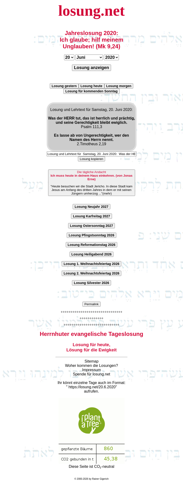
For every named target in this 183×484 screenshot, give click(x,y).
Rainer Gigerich (100, 479)
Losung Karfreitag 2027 (91, 216)
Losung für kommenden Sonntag (91, 91)
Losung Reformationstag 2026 (92, 245)
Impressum (91, 370)
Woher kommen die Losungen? (91, 366)
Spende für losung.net (91, 374)
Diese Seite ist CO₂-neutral (92, 464)
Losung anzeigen (91, 67)
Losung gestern (64, 86)
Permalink (91, 304)
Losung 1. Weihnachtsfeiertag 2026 (91, 264)
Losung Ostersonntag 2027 (91, 226)
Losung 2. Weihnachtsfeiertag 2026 (91, 273)
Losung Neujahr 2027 (91, 207)
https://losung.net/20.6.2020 (91, 387)
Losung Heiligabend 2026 (91, 254)
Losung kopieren (91, 159)
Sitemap (92, 361)
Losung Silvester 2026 (91, 283)
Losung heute (91, 86)
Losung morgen (119, 86)
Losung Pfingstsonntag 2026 (91, 235)
